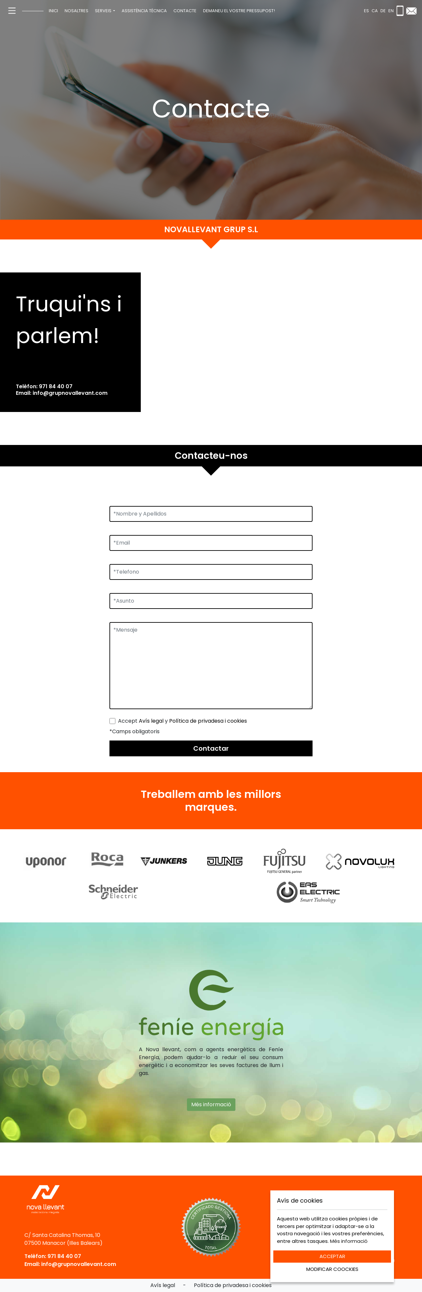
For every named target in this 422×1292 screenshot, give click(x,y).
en (391, 11)
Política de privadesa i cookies (208, 721)
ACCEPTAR (332, 1256)
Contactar (211, 748)
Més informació (210, 1100)
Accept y (182, 721)
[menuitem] (53, 10)
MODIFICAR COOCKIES (332, 1269)
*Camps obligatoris (134, 731)
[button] (105, 10)
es (366, 11)
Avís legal (151, 721)
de (383, 11)
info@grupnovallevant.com (70, 393)
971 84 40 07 (56, 386)
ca (375, 11)
